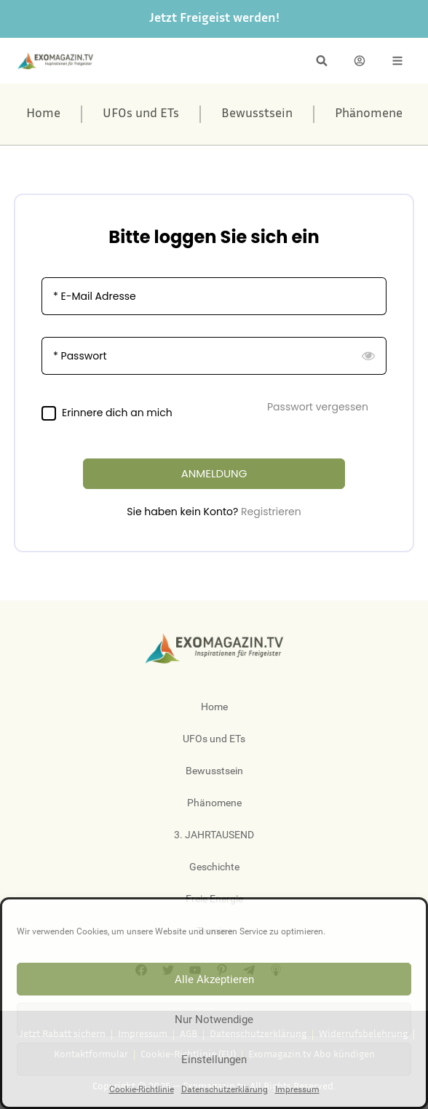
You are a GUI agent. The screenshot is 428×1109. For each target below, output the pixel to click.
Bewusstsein (257, 114)
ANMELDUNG (214, 473)
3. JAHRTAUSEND (214, 834)
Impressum (297, 1089)
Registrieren (271, 511)
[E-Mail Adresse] (214, 296)
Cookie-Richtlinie (141, 1089)
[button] (322, 60)
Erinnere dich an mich (117, 413)
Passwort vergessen (317, 407)
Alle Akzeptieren (214, 979)
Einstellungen (214, 1059)
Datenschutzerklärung (224, 1089)
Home (43, 114)
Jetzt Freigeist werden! (214, 19)
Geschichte (214, 867)
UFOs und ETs (141, 114)
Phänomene (369, 114)
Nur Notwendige (214, 1019)
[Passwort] (214, 356)
